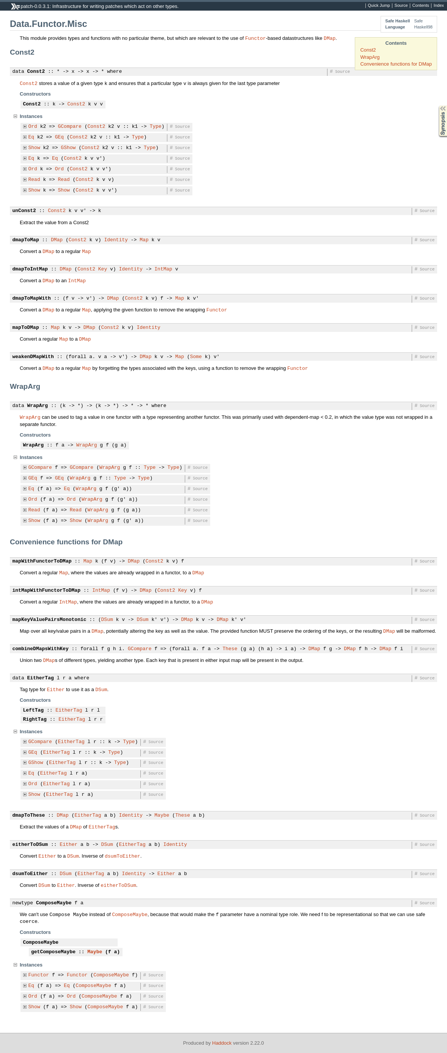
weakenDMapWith (33, 357)
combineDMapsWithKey (41, 649)
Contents (420, 5)
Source (401, 5)
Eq (31, 137)
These (229, 649)
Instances (31, 116)
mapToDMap (26, 327)
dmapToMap (26, 240)
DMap (329, 38)
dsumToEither (122, 855)
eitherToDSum (30, 844)
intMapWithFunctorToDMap (46, 590)
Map (144, 240)
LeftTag (33, 710)
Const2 (368, 50)
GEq (59, 137)
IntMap (163, 269)
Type (155, 126)
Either (56, 689)
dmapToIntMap (30, 269)
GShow (68, 148)
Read (34, 179)
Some (196, 357)
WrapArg (369, 57)
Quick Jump (379, 5)
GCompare (70, 126)
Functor (255, 38)
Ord (32, 126)
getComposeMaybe (53, 952)
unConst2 (24, 210)
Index (439, 5)
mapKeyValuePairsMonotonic (50, 619)
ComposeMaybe (54, 903)
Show (34, 148)
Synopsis (437, 105)
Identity (115, 240)
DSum (107, 619)
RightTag (35, 719)
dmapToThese (29, 815)
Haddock (221, 1043)
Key (102, 269)
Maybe (161, 815)
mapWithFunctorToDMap (42, 561)
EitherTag (40, 678)
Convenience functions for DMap (396, 64)
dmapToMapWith (32, 298)
